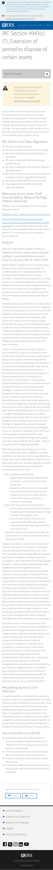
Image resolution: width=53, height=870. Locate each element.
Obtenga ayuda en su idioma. (27, 100)
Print (31, 795)
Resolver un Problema (17, 822)
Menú (49, 25)
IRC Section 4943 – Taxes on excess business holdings (26, 214)
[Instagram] (15, 844)
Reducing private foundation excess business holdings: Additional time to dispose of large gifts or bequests (25, 222)
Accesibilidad (26, 865)
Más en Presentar (26, 74)
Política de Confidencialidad (26, 860)
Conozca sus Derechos (18, 816)
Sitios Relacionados (16, 834)
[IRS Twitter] (10, 845)
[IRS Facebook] (5, 844)
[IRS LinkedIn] (21, 845)
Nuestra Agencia (14, 810)
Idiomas (10, 828)
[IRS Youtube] (26, 844)
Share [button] (15, 795)
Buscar (21, 25)
